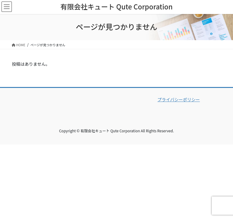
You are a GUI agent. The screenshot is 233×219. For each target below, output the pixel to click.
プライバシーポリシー (178, 99)
